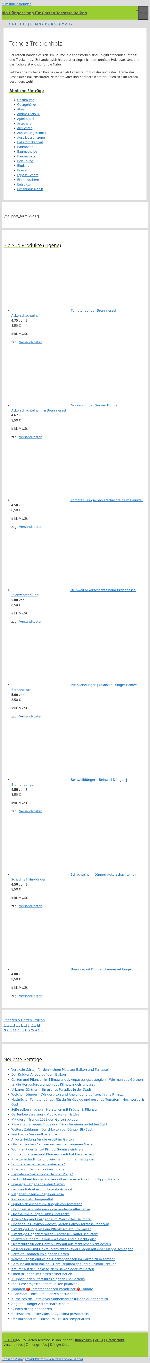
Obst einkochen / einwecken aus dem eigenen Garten (53, 1144)
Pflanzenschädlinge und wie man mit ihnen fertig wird (53, 1159)
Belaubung (25, 161)
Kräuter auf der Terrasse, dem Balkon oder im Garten (52, 1269)
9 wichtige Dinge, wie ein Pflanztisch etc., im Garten (51, 1229)
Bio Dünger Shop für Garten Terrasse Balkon (44, 12)
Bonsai (22, 170)
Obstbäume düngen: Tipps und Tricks (40, 1214)
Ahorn (21, 109)
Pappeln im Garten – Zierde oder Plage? (42, 1174)
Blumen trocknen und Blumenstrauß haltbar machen (52, 1154)
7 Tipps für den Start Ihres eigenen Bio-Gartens (48, 1279)
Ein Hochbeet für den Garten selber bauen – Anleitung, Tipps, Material (66, 1179)
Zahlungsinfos (36, 1344)
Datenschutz (115, 1340)
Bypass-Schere (27, 175)
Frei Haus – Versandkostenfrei (34, 1134)
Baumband (25, 147)
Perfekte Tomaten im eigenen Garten (40, 1254)
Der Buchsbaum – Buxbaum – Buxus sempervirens (50, 1318)
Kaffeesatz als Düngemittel (32, 1199)
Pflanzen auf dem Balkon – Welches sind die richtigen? (53, 1239)
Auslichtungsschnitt (31, 133)
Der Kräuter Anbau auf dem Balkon (38, 1074)
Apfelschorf (25, 119)
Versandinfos (13, 1344)
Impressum (83, 1340)
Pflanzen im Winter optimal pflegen (38, 1169)
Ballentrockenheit (30, 142)
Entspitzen (24, 184)
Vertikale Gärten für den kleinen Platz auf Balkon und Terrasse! (60, 1069)
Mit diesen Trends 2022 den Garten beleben (45, 1119)
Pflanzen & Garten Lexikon (24, 1020)
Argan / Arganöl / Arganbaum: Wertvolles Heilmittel (51, 1219)
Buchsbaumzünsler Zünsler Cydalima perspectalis (50, 1313)
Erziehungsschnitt (30, 189)
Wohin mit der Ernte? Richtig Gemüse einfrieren (48, 1149)
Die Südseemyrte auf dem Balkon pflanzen (44, 1283)
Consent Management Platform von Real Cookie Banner (42, 1359)
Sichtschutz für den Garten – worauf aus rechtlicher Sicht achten (61, 1244)
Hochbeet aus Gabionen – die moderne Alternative (50, 1209)
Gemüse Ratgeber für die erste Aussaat (41, 1189)
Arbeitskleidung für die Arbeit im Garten (42, 1139)
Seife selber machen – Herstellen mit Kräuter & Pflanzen (54, 1109)
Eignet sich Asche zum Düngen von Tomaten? (46, 1204)
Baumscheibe (27, 151)
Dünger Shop (60, 1344)
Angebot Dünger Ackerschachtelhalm (40, 1303)
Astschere (24, 123)
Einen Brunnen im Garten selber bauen (41, 1274)
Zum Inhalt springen (16, 4)
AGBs (99, 1340)
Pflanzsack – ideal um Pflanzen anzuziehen (44, 1293)
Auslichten (24, 128)
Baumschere (26, 156)
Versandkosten (30, 342)
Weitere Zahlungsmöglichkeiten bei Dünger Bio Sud (51, 1129)
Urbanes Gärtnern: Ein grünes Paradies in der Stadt (51, 1089)
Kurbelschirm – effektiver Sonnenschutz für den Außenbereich (59, 1299)
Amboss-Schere (28, 114)
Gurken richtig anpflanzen (31, 1309)
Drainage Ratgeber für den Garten (38, 1184)
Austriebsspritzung (31, 137)
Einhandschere (28, 180)
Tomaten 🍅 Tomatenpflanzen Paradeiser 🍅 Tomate (52, 1289)
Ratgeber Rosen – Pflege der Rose (37, 1194)
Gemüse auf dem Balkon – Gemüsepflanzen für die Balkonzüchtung (64, 1264)
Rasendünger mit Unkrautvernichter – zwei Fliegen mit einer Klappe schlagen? (72, 1249)
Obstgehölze (26, 104)
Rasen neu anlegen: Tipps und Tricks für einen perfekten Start (59, 1124)
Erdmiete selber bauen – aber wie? (38, 1164)
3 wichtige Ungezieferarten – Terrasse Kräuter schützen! (54, 1234)
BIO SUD (10, 1340)
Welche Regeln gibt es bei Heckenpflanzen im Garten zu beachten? (63, 1259)
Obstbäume (25, 100)
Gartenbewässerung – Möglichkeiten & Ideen (46, 1114)
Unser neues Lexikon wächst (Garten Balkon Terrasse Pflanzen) (60, 1224)
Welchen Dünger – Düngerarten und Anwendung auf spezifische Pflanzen (68, 1094)
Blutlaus (23, 165)
